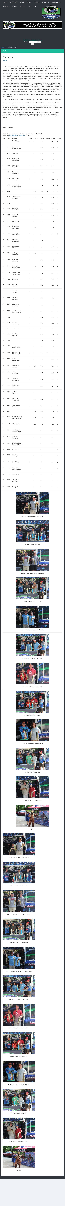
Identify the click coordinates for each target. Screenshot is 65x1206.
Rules (29, 2)
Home (4, 2)
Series (22, 2)
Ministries (6, 6)
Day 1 (24, 135)
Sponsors (22, 6)
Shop (29, 6)
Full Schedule (13, 2)
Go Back (5, 60)
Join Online (45, 2)
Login (35, 6)
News (37, 2)
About (14, 6)
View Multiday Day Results (15, 135)
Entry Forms (56, 2)
